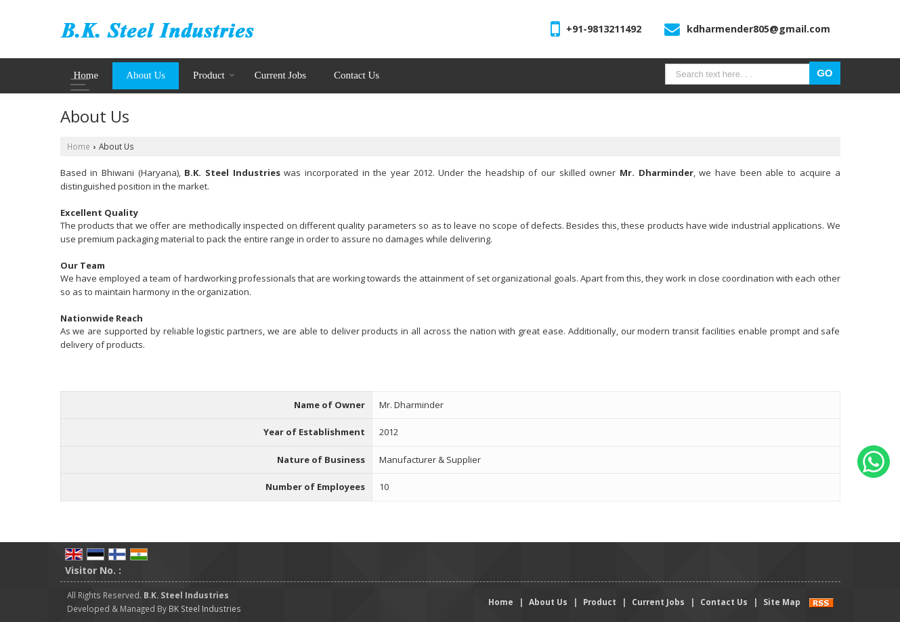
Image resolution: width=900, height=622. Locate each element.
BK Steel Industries (205, 608)
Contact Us (356, 75)
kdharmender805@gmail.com (758, 28)
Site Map (781, 601)
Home (86, 75)
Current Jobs (280, 75)
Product (214, 75)
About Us (145, 75)
